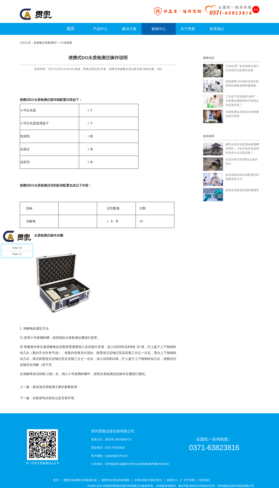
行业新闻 (66, 42)
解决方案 (129, 29)
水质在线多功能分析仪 (148, 480)
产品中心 (100, 29)
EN (256, 9)
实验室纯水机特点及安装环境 (53, 398)
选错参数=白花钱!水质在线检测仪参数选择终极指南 (242, 83)
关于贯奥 (188, 29)
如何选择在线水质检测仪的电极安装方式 (242, 177)
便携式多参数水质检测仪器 (80, 480)
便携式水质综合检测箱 (115, 480)
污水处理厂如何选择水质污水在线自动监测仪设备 (242, 68)
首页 (56, 480)
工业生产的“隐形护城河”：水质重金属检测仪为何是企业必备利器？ (242, 100)
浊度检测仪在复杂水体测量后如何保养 (242, 114)
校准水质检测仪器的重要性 (242, 190)
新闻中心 (158, 29)
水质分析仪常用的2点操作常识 (241, 161)
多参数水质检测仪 (45, 42)
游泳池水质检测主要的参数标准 (55, 387)
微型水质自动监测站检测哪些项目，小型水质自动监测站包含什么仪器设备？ (242, 148)
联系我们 (217, 29)
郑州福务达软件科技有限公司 (236, 485)
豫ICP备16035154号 (191, 485)
